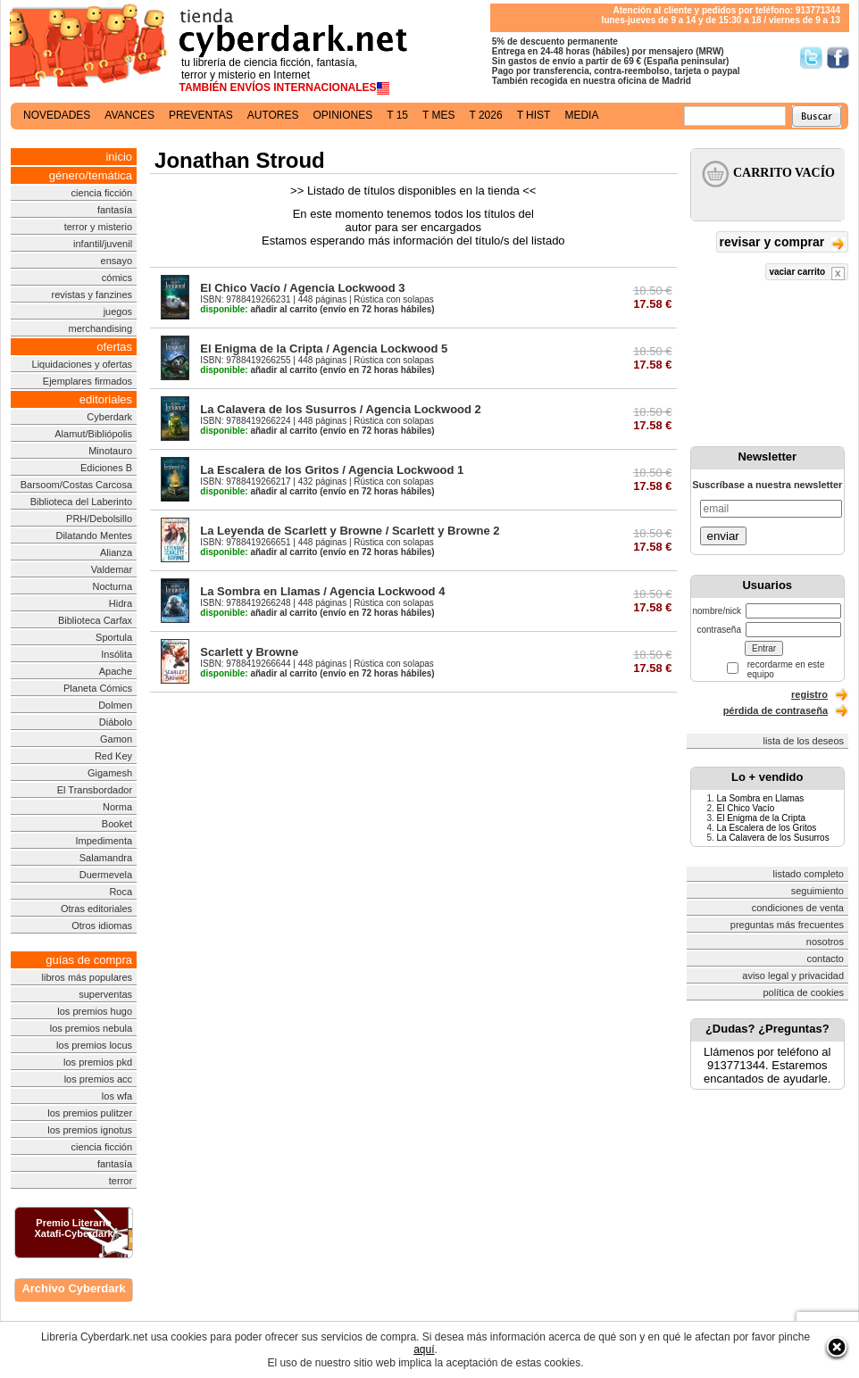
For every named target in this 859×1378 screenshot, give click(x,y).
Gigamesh (110, 773)
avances (129, 115)
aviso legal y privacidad (793, 975)
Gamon (116, 739)
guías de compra (89, 960)
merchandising (101, 328)
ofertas (114, 346)
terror (120, 1180)
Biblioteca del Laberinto (81, 501)
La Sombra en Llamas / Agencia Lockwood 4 (322, 591)
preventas (201, 115)
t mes (438, 115)
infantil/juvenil (102, 243)
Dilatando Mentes (93, 535)
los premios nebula (91, 1028)
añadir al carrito (258, 309)
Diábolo (115, 722)
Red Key (113, 756)
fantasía (114, 209)
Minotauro (110, 450)
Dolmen (115, 705)
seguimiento (817, 890)
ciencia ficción (101, 192)
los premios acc (98, 1079)
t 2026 (485, 115)
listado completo (809, 873)
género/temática (90, 175)
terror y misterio (98, 226)
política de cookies (804, 992)
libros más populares (87, 977)
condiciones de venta (798, 907)
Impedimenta (103, 840)
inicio (118, 156)
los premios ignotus (89, 1130)
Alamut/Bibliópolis (93, 433)
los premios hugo (94, 1011)
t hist (534, 115)
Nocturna (112, 586)
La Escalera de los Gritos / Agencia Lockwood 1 (331, 470)
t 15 (397, 115)
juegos (118, 311)
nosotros (825, 941)
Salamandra (105, 857)
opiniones (343, 115)
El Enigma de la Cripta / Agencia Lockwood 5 (323, 348)
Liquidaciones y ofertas (82, 364)
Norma (117, 806)
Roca (120, 891)
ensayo (116, 260)
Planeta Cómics (97, 688)
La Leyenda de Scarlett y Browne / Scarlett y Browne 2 (349, 530)
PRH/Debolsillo (99, 518)
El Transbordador (94, 789)
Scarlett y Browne (249, 652)
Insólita (116, 654)
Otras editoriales (96, 908)
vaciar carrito (807, 273)
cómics (117, 277)
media (581, 115)
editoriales (105, 399)
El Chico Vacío (746, 808)
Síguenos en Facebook (838, 57)
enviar (723, 536)
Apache (115, 671)
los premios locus (94, 1045)
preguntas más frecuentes (787, 924)
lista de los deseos (804, 740)
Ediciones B (106, 467)
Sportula (114, 637)
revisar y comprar (782, 243)
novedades (56, 115)
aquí (423, 1349)
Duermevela (105, 874)
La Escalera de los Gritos (767, 828)
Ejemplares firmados (87, 381)
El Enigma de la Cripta (761, 818)
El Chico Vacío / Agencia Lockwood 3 (302, 288)
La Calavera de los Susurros (773, 838)
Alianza (116, 552)
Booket (117, 823)
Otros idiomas (101, 925)
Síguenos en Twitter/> (811, 57)
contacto (825, 958)
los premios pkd (97, 1062)
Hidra (120, 603)
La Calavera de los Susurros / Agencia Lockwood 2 (340, 409)
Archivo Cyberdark (73, 1288)
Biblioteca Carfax (95, 620)
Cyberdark (109, 416)
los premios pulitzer (89, 1113)
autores (273, 115)
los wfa (117, 1096)
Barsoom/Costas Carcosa (76, 484)
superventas (105, 994)
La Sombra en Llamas (761, 798)
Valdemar (111, 569)
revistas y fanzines (92, 294)
